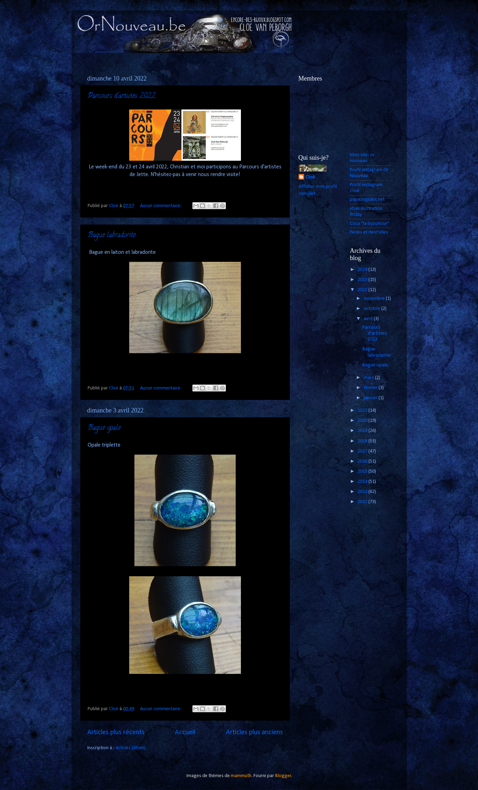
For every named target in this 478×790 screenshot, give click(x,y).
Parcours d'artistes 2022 (121, 96)
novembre (375, 298)
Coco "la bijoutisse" (369, 223)
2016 (363, 461)
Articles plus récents (116, 732)
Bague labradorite (111, 235)
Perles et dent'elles (369, 232)
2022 (363, 290)
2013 (363, 491)
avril (369, 318)
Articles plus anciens (254, 732)
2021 (363, 410)
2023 (363, 279)
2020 (363, 420)
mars (369, 377)
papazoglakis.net (367, 199)
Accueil (185, 732)
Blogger (283, 775)
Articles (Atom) (131, 748)
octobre (372, 308)
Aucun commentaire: (161, 205)
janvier (371, 398)
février (371, 387)
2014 (363, 481)
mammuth (241, 775)
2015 (363, 471)
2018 (363, 441)
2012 (363, 501)
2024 (363, 269)
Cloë (310, 177)
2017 (363, 451)
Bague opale (104, 428)
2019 (363, 430)
